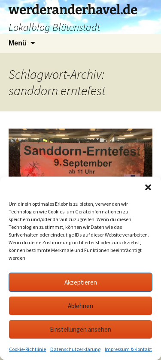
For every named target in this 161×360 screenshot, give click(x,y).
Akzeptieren (80, 282)
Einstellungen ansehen (80, 329)
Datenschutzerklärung (75, 349)
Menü (18, 43)
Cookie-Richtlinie (27, 349)
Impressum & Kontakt (128, 349)
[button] (148, 187)
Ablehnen (80, 306)
